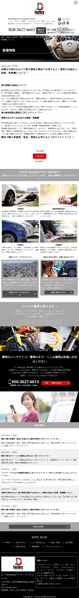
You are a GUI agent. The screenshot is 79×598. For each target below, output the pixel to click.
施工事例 (69, 542)
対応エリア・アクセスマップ (19, 293)
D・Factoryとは (39, 542)
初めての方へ (21, 542)
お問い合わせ (56, 383)
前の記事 (40, 151)
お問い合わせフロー (58, 292)
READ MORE (38, 526)
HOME (7, 542)
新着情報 (35, 546)
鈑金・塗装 (55, 542)
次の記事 (38, 161)
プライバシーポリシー (53, 546)
